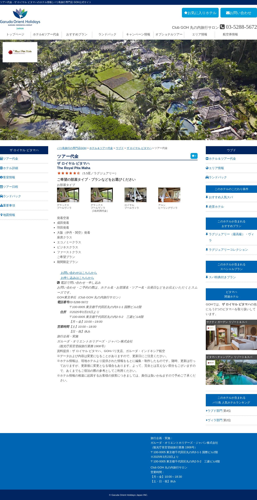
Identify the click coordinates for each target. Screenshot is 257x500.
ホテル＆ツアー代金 (222, 158)
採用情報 (5, 442)
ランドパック (107, 34)
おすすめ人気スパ (221, 197)
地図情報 (9, 215)
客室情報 (9, 177)
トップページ (15, 34)
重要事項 (9, 205)
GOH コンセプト (10, 456)
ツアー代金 (10, 158)
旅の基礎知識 (88, 442)
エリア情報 (199, 34)
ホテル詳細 (10, 168)
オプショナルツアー (169, 34)
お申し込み (7, 466)
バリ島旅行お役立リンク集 (97, 456)
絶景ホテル (216, 206)
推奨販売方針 (8, 480)
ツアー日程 (10, 186)
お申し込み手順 (90, 438)
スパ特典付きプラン (222, 277)
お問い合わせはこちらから (77, 272)
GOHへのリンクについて (96, 461)
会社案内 (5, 438)
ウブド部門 (214, 410)
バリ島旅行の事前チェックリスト (101, 452)
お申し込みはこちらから (75, 277)
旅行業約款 (7, 447)
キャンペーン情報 (138, 34)
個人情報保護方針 (11, 470)
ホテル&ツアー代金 (46, 34)
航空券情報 (230, 34)
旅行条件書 (7, 452)
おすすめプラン (76, 34)
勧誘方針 (5, 475)
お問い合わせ (8, 461)
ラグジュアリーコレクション (228, 249)
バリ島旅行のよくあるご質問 (98, 447)
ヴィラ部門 (214, 420)
